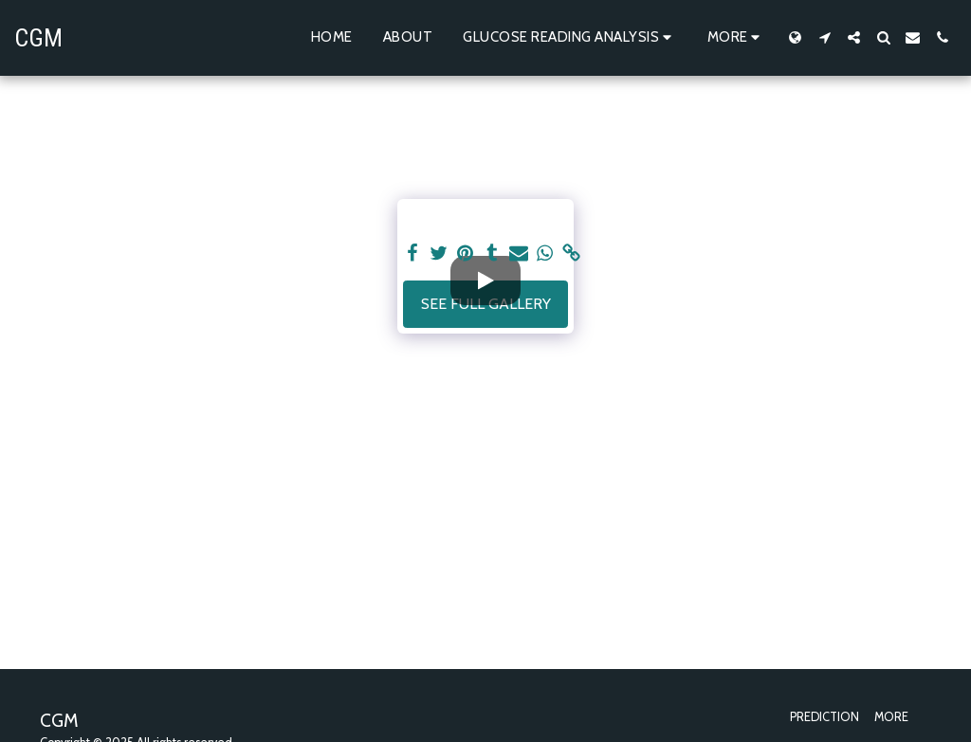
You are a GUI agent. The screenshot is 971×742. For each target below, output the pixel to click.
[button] (570, 38)
